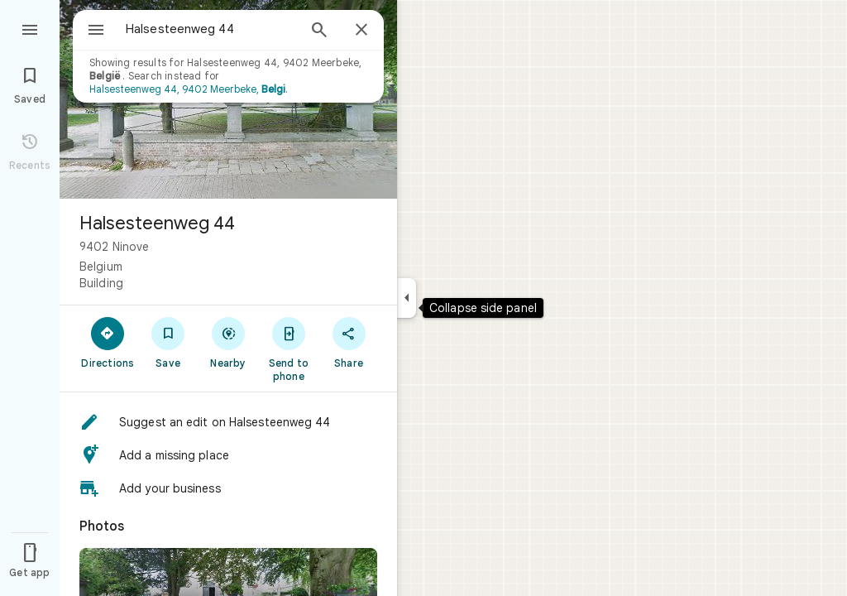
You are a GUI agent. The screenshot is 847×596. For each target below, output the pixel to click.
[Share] (348, 342)
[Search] (319, 31)
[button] (228, 422)
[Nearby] (229, 342)
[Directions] (108, 342)
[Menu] (30, 28)
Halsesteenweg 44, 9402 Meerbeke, (187, 89)
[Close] (361, 30)
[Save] (168, 342)
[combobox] (194, 29)
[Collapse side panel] (406, 298)
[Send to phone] (288, 348)
